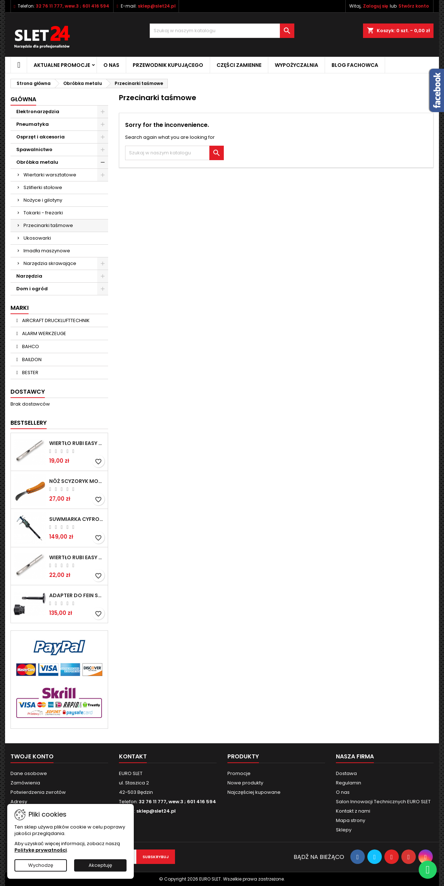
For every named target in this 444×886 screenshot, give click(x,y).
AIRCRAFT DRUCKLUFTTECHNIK (55, 320)
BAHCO (30, 346)
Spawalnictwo (34, 149)
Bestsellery (28, 423)
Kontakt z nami (353, 811)
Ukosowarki (37, 238)
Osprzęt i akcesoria (40, 136)
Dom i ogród (32, 288)
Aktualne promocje (62, 65)
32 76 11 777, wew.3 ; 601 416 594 (72, 6)
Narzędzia (29, 276)
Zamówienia (25, 782)
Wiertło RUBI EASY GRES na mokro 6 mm (77, 443)
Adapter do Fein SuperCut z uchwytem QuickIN (77, 595)
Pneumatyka (32, 124)
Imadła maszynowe (47, 250)
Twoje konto (32, 756)
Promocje (239, 773)
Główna (23, 99)
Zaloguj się (375, 6)
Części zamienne (239, 65)
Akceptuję (100, 865)
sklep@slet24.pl (157, 6)
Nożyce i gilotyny (43, 200)
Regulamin (348, 782)
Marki (19, 308)
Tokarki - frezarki (43, 212)
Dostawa (346, 773)
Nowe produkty (245, 782)
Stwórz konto (413, 6)
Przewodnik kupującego (168, 65)
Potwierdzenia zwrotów (38, 792)
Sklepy (343, 829)
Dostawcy (27, 392)
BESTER (29, 372)
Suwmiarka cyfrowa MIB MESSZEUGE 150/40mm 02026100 (77, 519)
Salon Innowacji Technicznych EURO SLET (383, 801)
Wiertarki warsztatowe (50, 174)
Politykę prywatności (40, 850)
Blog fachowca (355, 65)
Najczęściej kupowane (254, 792)
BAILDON (31, 359)
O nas (111, 65)
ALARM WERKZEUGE (43, 333)
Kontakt (133, 756)
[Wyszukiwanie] (222, 30)
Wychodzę (40, 865)
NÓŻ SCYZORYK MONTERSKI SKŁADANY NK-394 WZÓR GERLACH (77, 481)
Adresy (18, 801)
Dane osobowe (28, 773)
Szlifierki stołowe (43, 187)
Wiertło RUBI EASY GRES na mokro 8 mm (77, 557)
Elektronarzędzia (37, 111)
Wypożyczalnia (296, 65)
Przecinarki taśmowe (48, 225)
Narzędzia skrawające (50, 263)
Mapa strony (350, 820)
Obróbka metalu (37, 162)
